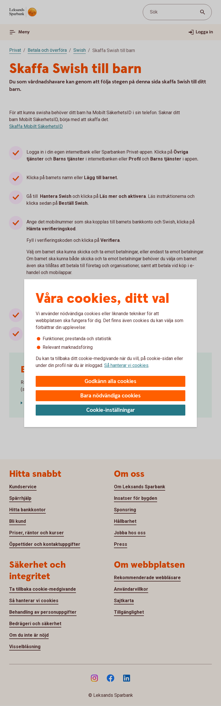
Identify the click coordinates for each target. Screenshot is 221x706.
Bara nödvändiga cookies (110, 395)
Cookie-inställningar (110, 410)
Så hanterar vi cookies (126, 365)
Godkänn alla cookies (110, 381)
